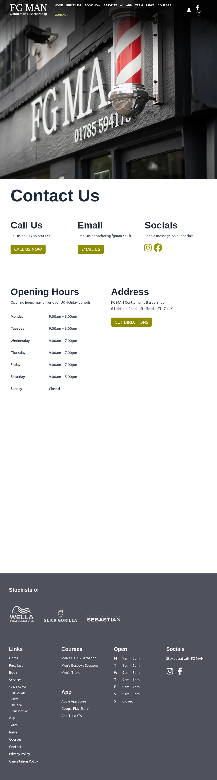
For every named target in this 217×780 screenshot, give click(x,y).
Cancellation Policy (23, 761)
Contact (15, 747)
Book (13, 672)
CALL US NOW (28, 249)
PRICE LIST (73, 9)
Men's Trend (70, 672)
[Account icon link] (188, 10)
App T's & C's (71, 716)
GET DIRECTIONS (131, 322)
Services (15, 680)
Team (13, 725)
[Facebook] (197, 10)
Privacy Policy (19, 754)
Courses (15, 739)
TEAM (135, 9)
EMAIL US (90, 249)
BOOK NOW (91, 9)
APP (126, 9)
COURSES (159, 9)
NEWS (146, 9)
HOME (59, 9)
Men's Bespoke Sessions (79, 665)
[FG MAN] (28, 9)
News (13, 732)
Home (13, 658)
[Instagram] (205, 10)
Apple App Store (73, 701)
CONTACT (175, 9)
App (12, 718)
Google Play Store (75, 709)
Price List (16, 665)
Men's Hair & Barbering (78, 658)
